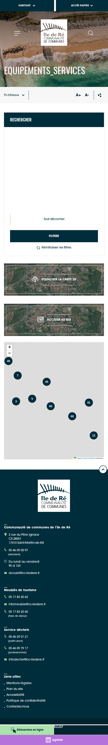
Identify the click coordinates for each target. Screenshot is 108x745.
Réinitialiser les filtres (54, 247)
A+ (78, 95)
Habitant (27, 5)
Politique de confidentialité (26, 700)
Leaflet (77, 458)
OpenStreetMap (89, 458)
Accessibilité (15, 695)
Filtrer (54, 236)
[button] (32, 399)
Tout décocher (54, 219)
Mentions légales (18, 683)
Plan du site (14, 689)
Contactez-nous (17, 706)
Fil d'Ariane (14, 95)
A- (87, 95)
